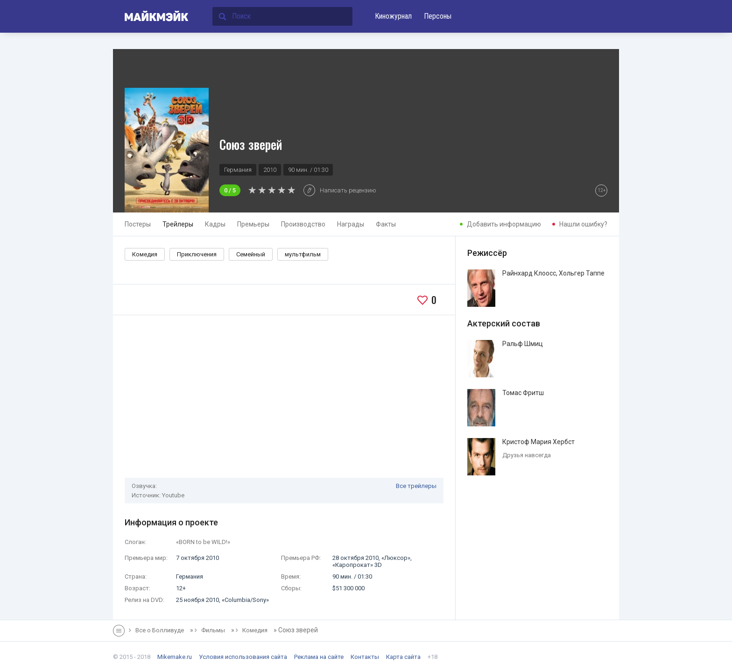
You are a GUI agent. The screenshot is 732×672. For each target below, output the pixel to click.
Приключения (197, 254)
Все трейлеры (416, 485)
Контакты (365, 656)
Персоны (437, 16)
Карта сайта (403, 656)
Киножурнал (393, 16)
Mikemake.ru (174, 656)
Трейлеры (177, 224)
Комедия (144, 254)
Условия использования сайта (243, 656)
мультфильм (303, 254)
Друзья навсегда (526, 455)
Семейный (250, 254)
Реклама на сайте (319, 656)
